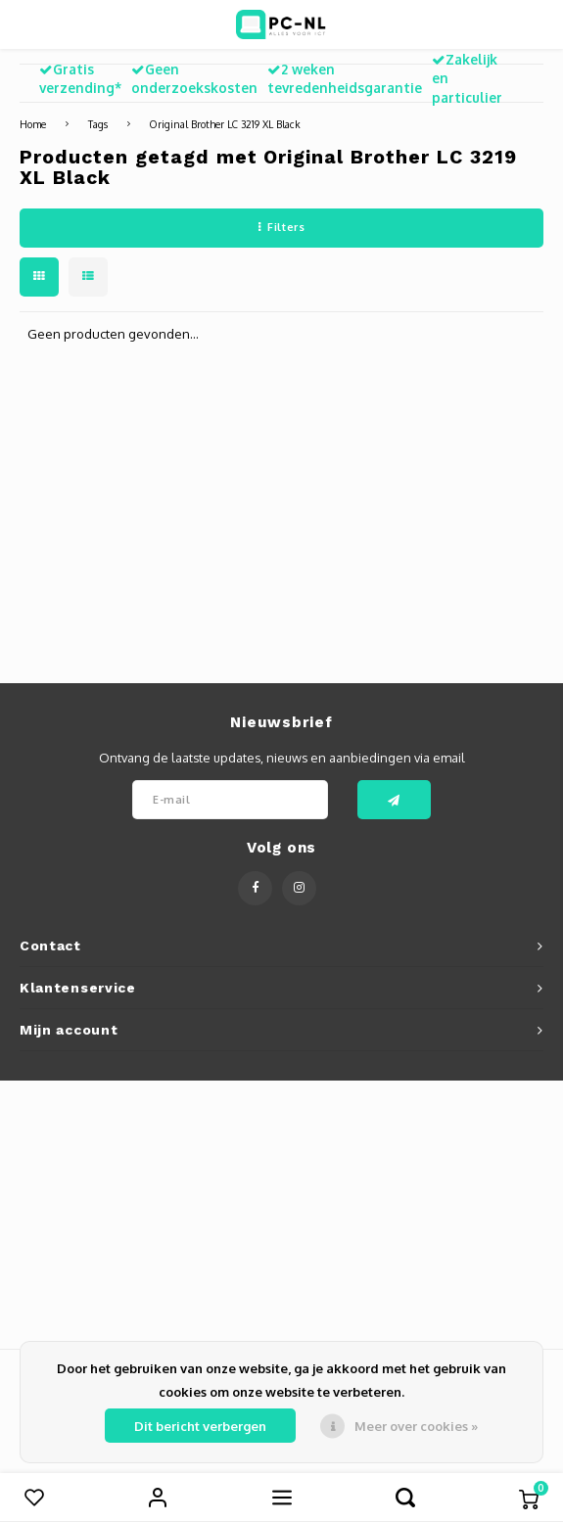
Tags (98, 123)
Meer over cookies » (416, 1426)
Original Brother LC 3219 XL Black (225, 123)
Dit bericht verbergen (200, 1426)
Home (33, 123)
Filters (281, 227)
